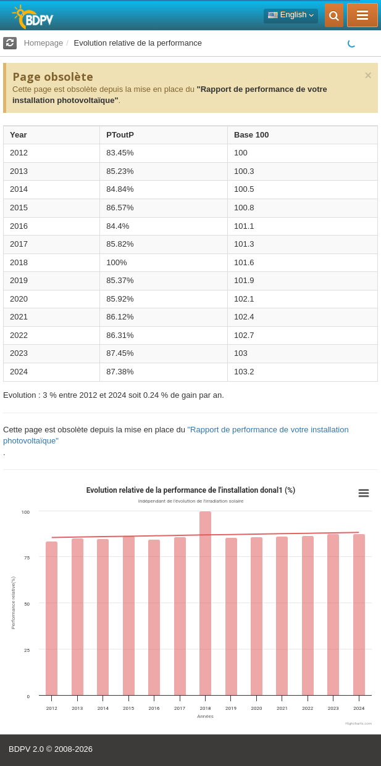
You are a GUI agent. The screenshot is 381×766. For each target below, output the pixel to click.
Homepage (44, 42)
